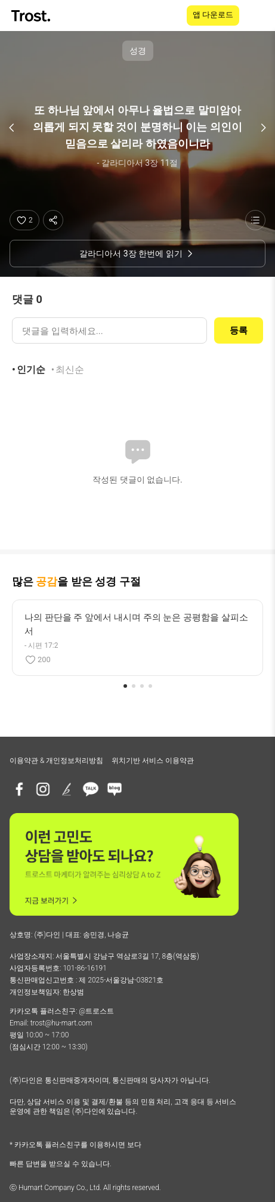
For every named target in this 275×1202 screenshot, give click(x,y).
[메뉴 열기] (258, 15)
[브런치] (66, 789)
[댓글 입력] (109, 330)
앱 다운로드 (213, 14)
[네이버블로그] (114, 789)
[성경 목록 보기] (255, 220)
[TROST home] (32, 15)
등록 (239, 330)
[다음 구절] (263, 127)
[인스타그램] (42, 789)
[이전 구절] (12, 127)
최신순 (69, 369)
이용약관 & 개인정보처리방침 (56, 760)
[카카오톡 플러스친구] (90, 789)
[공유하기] (53, 220)
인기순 (31, 369)
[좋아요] (24, 220)
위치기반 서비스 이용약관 (153, 760)
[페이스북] (19, 789)
